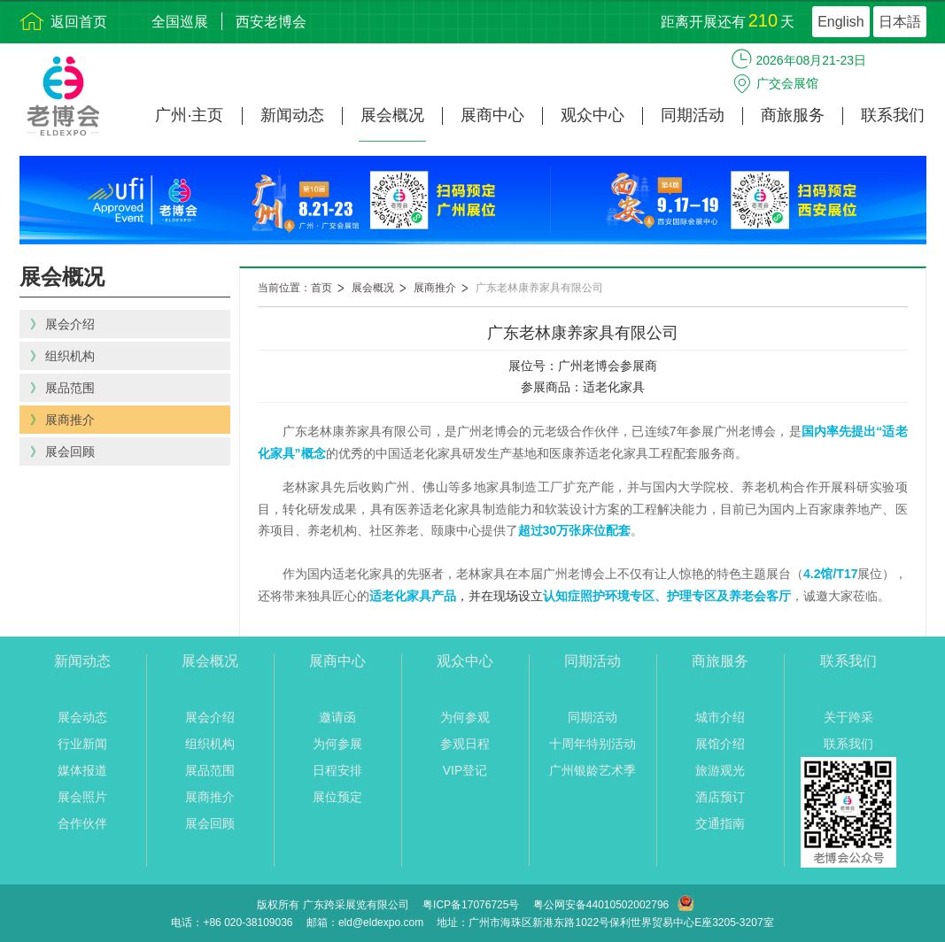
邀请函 (337, 717)
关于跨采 (848, 717)
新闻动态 (292, 115)
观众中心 (592, 115)
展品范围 (210, 770)
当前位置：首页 (295, 288)
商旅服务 (793, 115)
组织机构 (210, 744)
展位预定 (337, 797)
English (840, 21)
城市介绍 (720, 717)
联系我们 (893, 115)
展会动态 (82, 717)
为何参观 (465, 717)
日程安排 (337, 770)
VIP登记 (465, 770)
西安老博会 (271, 21)
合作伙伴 (82, 823)
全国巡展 (179, 21)
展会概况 (392, 115)
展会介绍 (210, 717)
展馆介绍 (720, 744)
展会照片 (82, 797)
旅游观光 (720, 770)
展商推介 (435, 288)
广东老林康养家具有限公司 (539, 288)
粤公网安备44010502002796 (601, 905)
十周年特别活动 (592, 744)
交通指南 (720, 823)
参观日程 (465, 744)
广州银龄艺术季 (592, 770)
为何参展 (337, 744)
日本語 (900, 21)
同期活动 (692, 115)
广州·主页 (189, 115)
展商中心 (492, 115)
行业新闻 (82, 744)
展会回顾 (210, 823)
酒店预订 (720, 797)
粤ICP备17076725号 (470, 905)
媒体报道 (82, 770)
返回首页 (78, 21)
